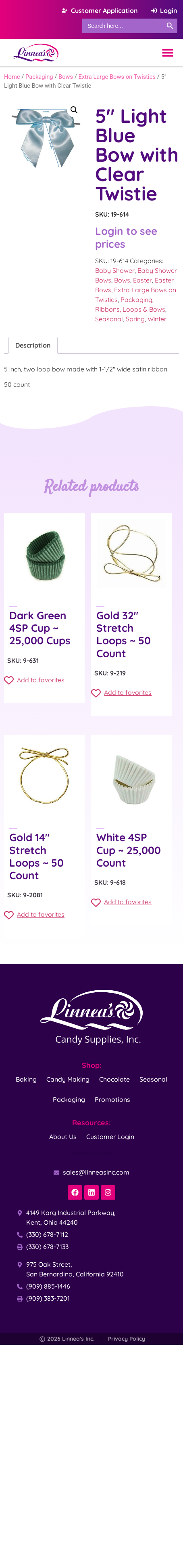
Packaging (39, 76)
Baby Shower (115, 270)
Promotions (112, 1099)
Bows (65, 76)
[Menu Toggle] (168, 52)
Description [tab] (33, 345)
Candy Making (67, 1079)
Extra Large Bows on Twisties (117, 76)
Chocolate (114, 1079)
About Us (63, 1137)
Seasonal (109, 319)
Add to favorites (34, 680)
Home (12, 76)
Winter (157, 319)
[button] (74, 110)
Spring (135, 319)
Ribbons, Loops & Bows (130, 309)
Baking (26, 1079)
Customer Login (110, 1137)
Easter (142, 280)
